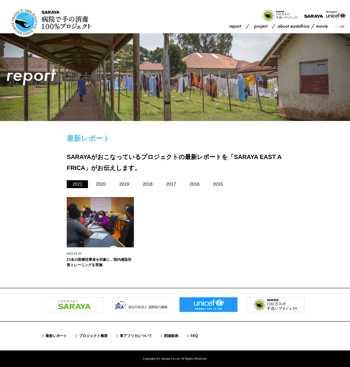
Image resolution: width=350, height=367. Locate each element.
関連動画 (171, 336)
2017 (171, 184)
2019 (124, 184)
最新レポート (56, 336)
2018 (148, 184)
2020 (101, 184)
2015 (218, 184)
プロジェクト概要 (93, 336)
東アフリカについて (136, 336)
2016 (195, 184)
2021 (77, 184)
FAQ (194, 336)
